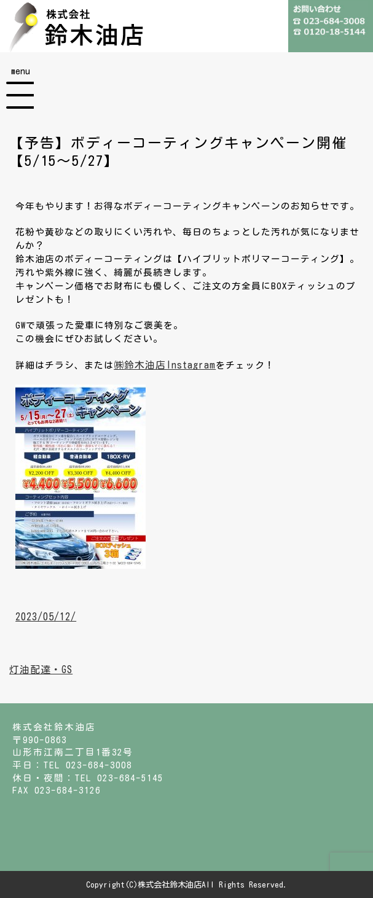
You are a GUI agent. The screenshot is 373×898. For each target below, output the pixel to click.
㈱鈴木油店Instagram (165, 365)
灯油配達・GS (41, 669)
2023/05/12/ (45, 617)
